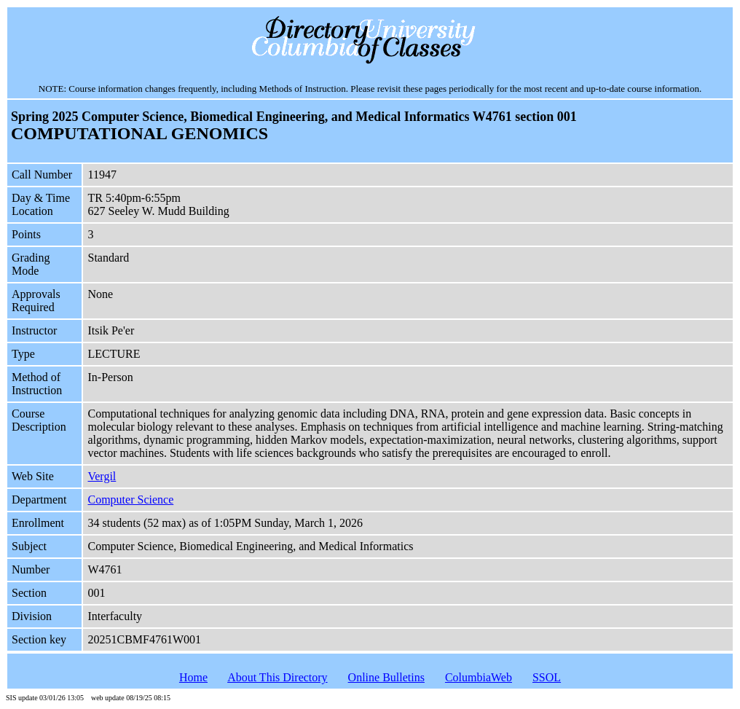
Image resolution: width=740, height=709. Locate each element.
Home (193, 677)
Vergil (101, 476)
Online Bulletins (386, 677)
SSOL (546, 677)
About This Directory (277, 677)
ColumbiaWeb (478, 677)
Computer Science (130, 499)
